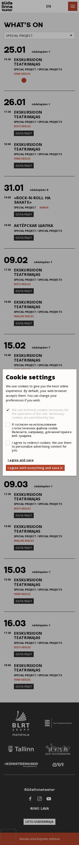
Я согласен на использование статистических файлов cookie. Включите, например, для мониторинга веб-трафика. (41, 430)
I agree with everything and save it (35, 468)
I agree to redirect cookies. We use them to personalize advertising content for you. (41, 446)
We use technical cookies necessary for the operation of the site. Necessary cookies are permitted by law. (40, 413)
